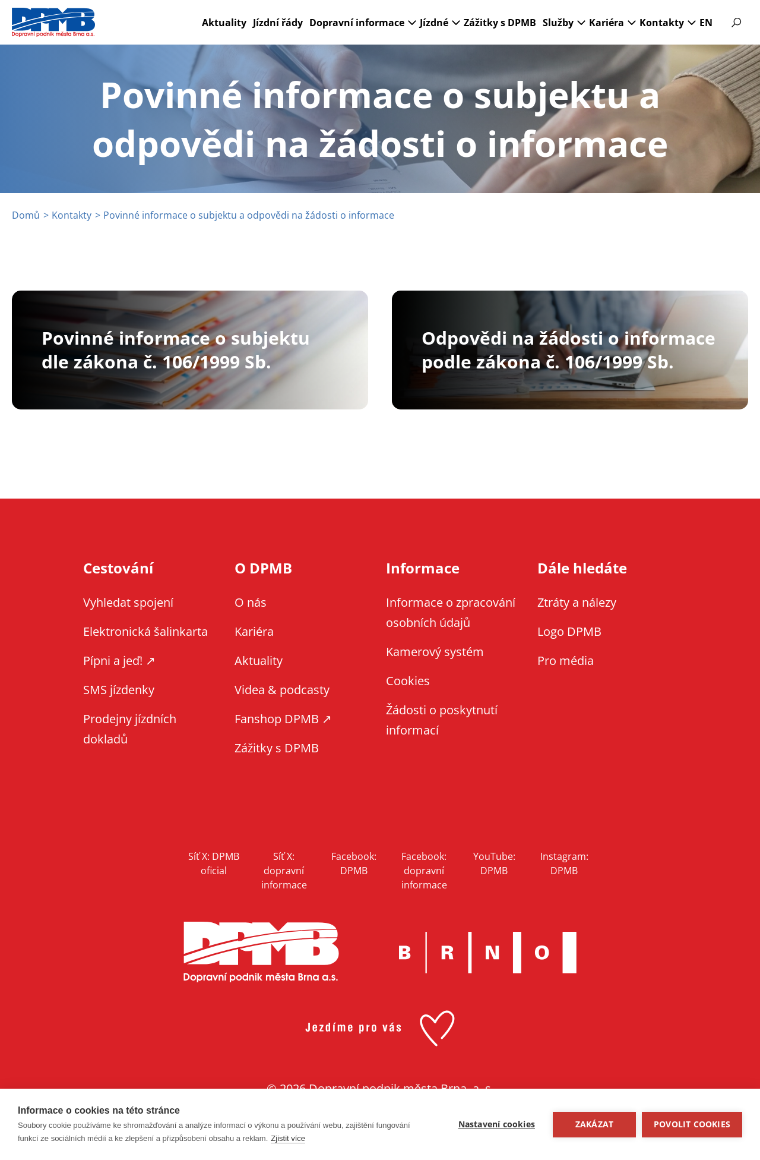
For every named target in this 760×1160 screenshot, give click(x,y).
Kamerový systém (435, 652)
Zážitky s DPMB (500, 22)
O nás (251, 602)
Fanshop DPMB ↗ (283, 719)
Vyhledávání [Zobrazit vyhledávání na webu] (736, 22)
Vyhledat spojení (128, 602)
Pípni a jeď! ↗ (119, 660)
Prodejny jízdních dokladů (129, 729)
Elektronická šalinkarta (145, 631)
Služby (558, 22)
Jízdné (434, 22)
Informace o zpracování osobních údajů (450, 612)
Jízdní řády (278, 22)
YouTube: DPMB (494, 863)
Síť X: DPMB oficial (213, 863)
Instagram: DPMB (564, 863)
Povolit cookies (692, 1124)
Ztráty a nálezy (576, 602)
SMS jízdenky (118, 690)
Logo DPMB (569, 631)
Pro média (565, 660)
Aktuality (224, 22)
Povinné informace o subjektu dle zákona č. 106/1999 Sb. (176, 350)
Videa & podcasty (282, 690)
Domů (26, 215)
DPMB (261, 952)
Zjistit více (288, 1138)
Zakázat (594, 1124)
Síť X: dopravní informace (284, 870)
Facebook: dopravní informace (424, 870)
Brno (487, 952)
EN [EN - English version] (705, 22)
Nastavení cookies (496, 1124)
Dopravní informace (356, 22)
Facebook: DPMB (353, 863)
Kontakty (661, 22)
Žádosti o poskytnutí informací (442, 720)
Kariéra (606, 22)
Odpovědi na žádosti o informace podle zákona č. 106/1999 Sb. (568, 350)
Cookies (408, 681)
